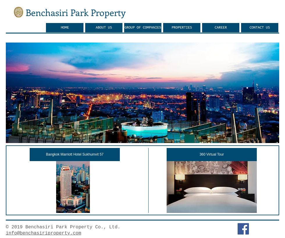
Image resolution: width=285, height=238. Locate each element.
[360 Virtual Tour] (212, 154)
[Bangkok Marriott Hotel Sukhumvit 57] (75, 154)
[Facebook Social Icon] (243, 229)
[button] (142, 93)
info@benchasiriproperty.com (43, 233)
